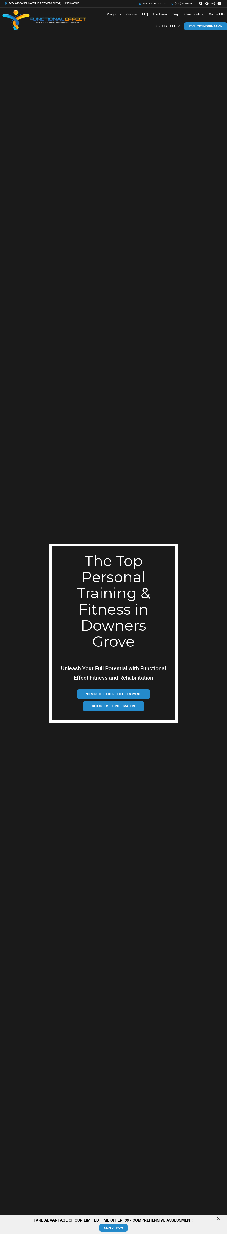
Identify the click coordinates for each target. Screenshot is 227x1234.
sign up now (113, 1227)
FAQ (145, 14)
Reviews (131, 14)
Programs (114, 14)
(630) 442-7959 (181, 3)
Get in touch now (152, 3)
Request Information (205, 26)
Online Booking (193, 14)
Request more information (113, 706)
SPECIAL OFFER (168, 26)
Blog (174, 14)
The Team (160, 14)
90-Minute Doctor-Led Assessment (113, 694)
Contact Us (217, 14)
